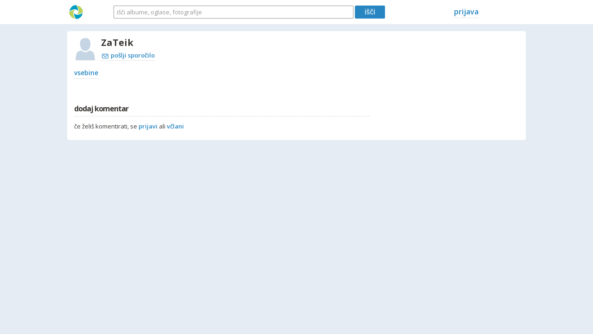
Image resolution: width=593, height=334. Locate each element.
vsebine (86, 72)
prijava (466, 11)
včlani (175, 126)
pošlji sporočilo (128, 55)
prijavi (148, 126)
